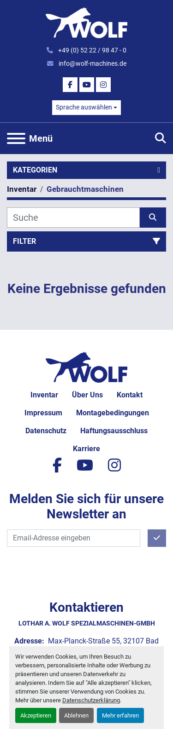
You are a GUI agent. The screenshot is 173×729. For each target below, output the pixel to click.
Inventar (44, 394)
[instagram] (103, 84)
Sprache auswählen (84, 107)
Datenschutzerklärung (91, 700)
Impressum (43, 412)
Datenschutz (45, 430)
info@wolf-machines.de (91, 63)
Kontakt (130, 394)
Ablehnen (76, 715)
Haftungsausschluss (114, 430)
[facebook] (70, 84)
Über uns (87, 394)
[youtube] (86, 84)
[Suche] (73, 217)
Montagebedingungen (112, 412)
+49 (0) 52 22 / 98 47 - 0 (91, 50)
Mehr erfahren (120, 715)
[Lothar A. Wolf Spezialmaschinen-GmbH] (86, 366)
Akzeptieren (35, 715)
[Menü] (16, 138)
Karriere (86, 448)
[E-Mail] (73, 538)
